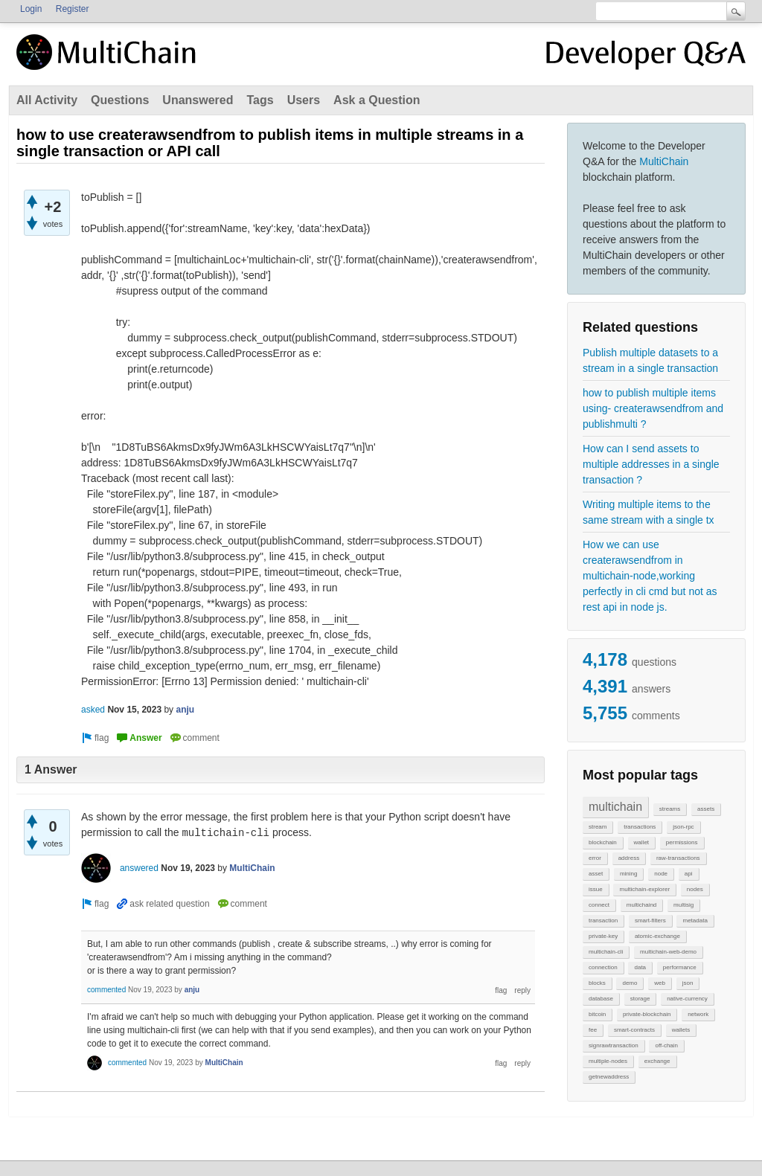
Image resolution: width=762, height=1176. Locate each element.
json (688, 983)
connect (599, 905)
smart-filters (650, 920)
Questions (120, 100)
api (689, 873)
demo (629, 983)
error (595, 858)
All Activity (46, 100)
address (628, 858)
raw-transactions (678, 858)
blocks (597, 983)
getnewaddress (609, 1076)
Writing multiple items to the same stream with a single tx (648, 512)
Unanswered (197, 100)
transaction (603, 920)
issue (596, 889)
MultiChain (663, 161)
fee (593, 1029)
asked (93, 709)
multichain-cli (606, 951)
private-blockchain (646, 1014)
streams (669, 809)
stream (597, 826)
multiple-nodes (608, 1061)
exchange (657, 1061)
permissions (682, 842)
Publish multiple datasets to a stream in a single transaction (650, 360)
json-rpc (683, 826)
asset (596, 873)
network (698, 1014)
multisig (683, 905)
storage (640, 998)
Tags (259, 100)
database (601, 998)
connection (603, 967)
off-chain (666, 1045)
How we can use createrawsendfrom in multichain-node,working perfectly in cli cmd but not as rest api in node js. (650, 576)
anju (185, 709)
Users (303, 100)
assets (705, 809)
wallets (681, 1029)
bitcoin (597, 1014)
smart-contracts (634, 1029)
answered (139, 868)
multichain (615, 806)
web (659, 983)
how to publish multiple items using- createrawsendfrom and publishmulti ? (653, 408)
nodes (695, 889)
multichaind (641, 905)
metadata (694, 920)
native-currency (687, 998)
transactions (640, 826)
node (660, 873)
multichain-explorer (644, 889)
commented (106, 990)
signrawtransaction (613, 1045)
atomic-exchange (657, 936)
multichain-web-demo (668, 951)
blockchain (603, 842)
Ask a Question (376, 100)
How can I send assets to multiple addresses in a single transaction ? (651, 464)
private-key (603, 936)
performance (680, 967)
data (640, 967)
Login (31, 9)
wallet (641, 842)
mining (629, 873)
